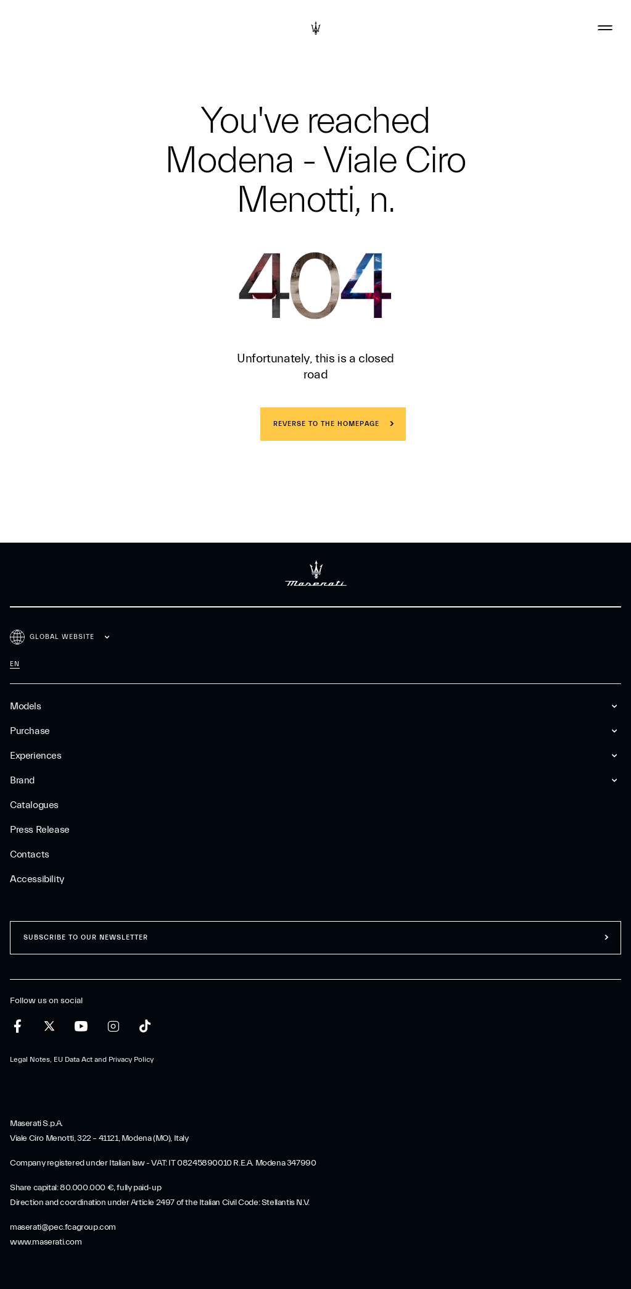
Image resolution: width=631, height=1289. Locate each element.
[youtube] (81, 1026)
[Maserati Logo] (316, 28)
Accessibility (37, 879)
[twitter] (49, 1027)
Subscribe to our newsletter (85, 937)
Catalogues (34, 805)
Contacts (29, 854)
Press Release (40, 829)
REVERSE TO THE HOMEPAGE (326, 424)
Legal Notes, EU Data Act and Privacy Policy (82, 1059)
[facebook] (17, 1026)
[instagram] (113, 1026)
